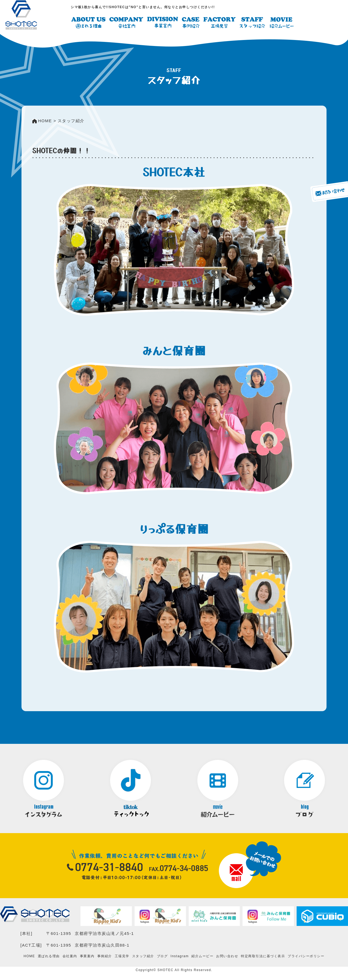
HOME (29, 956)
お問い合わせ (227, 956)
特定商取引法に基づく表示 (263, 956)
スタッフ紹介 (143, 956)
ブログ (162, 956)
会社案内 (70, 956)
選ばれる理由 (49, 956)
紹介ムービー (202, 956)
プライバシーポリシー (306, 956)
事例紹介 (104, 956)
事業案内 (87, 956)
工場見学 (122, 956)
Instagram (179, 956)
